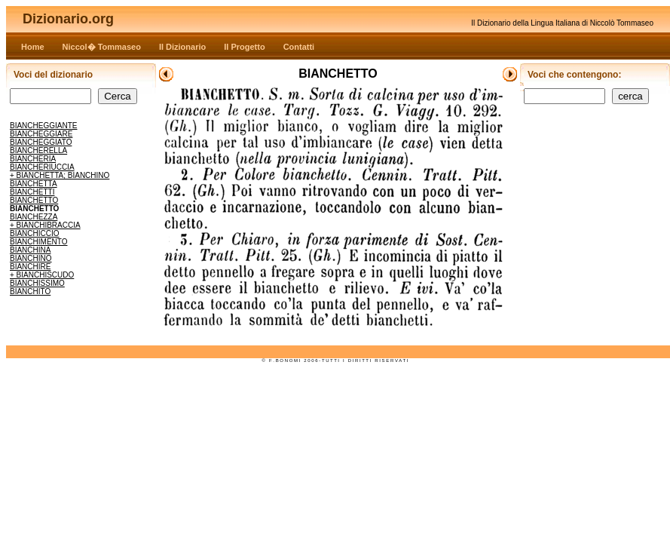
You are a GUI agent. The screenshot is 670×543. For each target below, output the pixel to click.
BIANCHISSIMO (37, 283)
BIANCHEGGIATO (41, 142)
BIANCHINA (30, 250)
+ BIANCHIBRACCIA (45, 225)
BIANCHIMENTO (39, 242)
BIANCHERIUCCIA (42, 167)
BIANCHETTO (34, 200)
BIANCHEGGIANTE (43, 125)
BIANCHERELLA (38, 150)
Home (32, 46)
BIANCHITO (30, 291)
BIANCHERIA (33, 159)
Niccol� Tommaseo (102, 46)
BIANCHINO (31, 258)
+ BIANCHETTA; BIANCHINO (59, 175)
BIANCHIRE (30, 266)
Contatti (299, 46)
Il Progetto (244, 46)
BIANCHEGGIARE (41, 134)
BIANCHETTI (32, 192)
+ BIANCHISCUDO (42, 275)
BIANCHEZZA (33, 217)
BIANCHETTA (33, 183)
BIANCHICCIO (35, 233)
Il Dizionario (182, 46)
